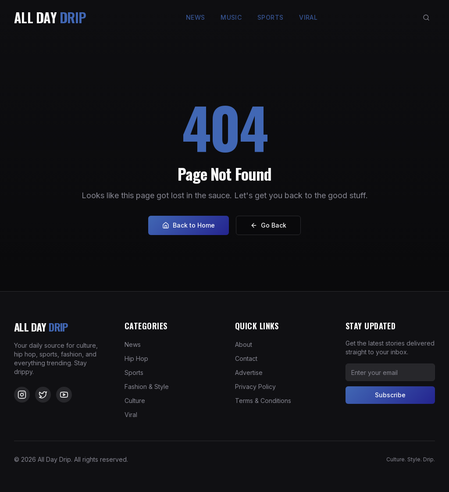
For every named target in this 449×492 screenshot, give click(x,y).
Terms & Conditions (263, 400)
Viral (308, 17)
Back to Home (188, 225)
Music (231, 17)
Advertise (249, 372)
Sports (270, 17)
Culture (135, 400)
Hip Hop (136, 358)
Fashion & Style (147, 386)
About (243, 344)
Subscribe (390, 395)
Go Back (268, 225)
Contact (246, 358)
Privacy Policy (255, 386)
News (195, 17)
